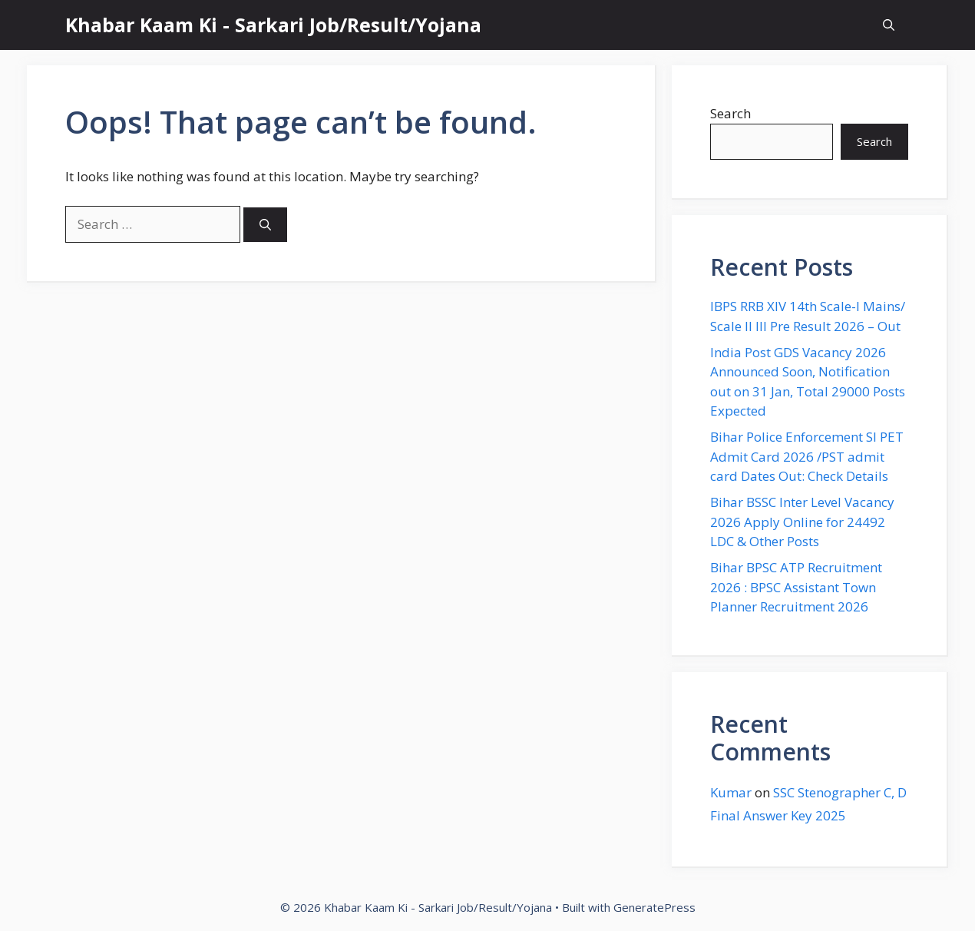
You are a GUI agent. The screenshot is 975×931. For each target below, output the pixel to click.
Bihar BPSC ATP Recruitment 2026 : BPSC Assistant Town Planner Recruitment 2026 (796, 586)
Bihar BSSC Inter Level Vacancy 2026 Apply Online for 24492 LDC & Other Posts (802, 521)
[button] (889, 25)
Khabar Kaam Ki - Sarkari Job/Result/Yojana (273, 25)
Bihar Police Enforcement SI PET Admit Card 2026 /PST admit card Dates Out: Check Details (807, 456)
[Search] (265, 224)
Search (730, 113)
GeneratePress (654, 907)
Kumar (731, 792)
